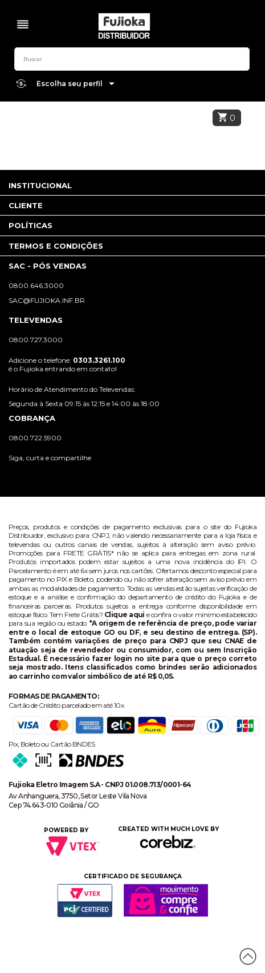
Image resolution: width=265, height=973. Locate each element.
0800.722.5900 (35, 437)
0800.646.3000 (36, 285)
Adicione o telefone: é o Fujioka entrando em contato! (67, 364)
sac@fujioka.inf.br (47, 300)
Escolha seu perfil (75, 84)
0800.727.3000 (36, 339)
